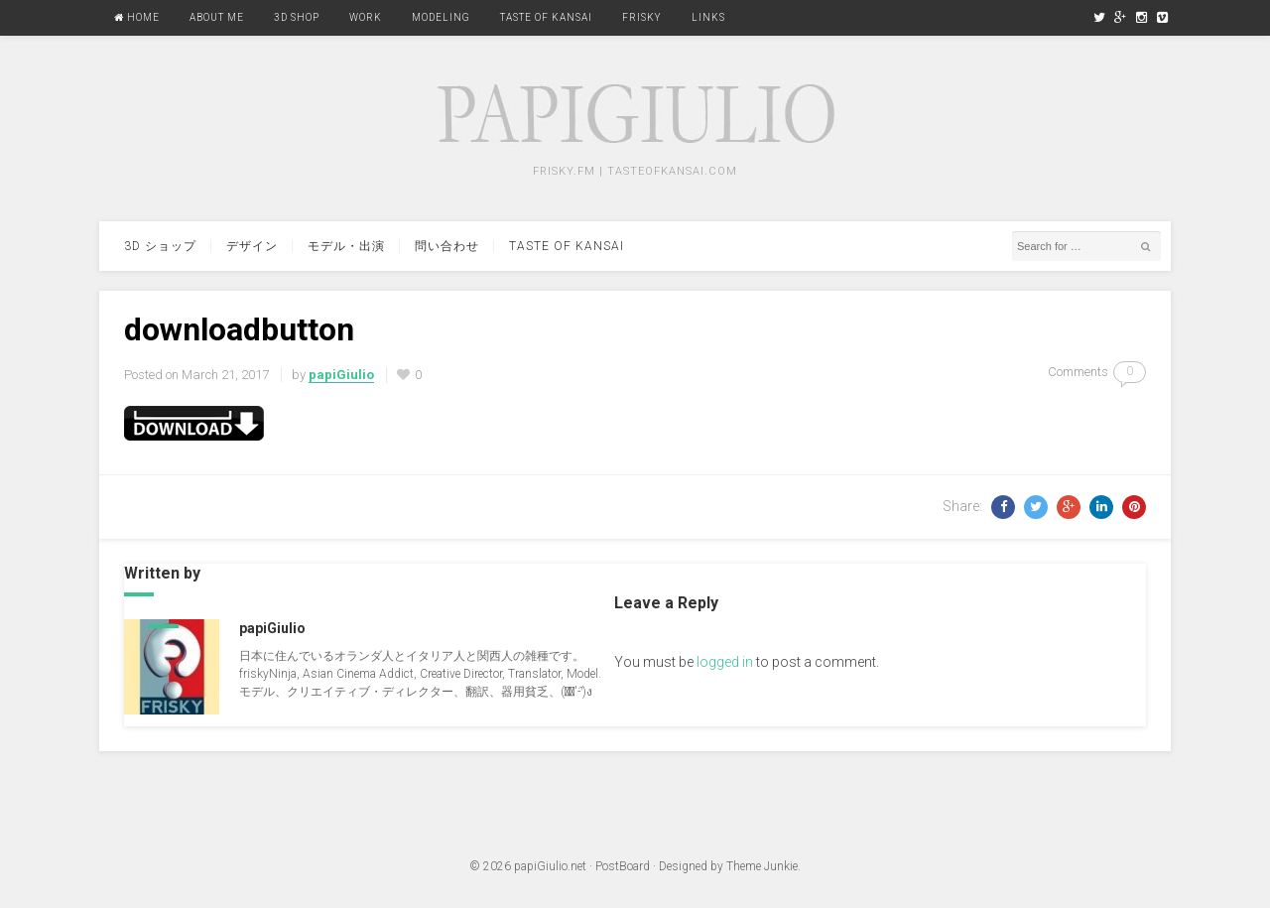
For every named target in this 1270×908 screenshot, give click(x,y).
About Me (217, 17)
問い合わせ (447, 246)
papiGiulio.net (550, 866)
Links (708, 17)
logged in (725, 662)
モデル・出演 (346, 246)
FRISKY (642, 17)
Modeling (441, 17)
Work (365, 17)
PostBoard (622, 866)
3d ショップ (160, 246)
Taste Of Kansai (546, 17)
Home (137, 17)
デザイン (252, 246)
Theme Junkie (762, 866)
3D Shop (296, 17)
